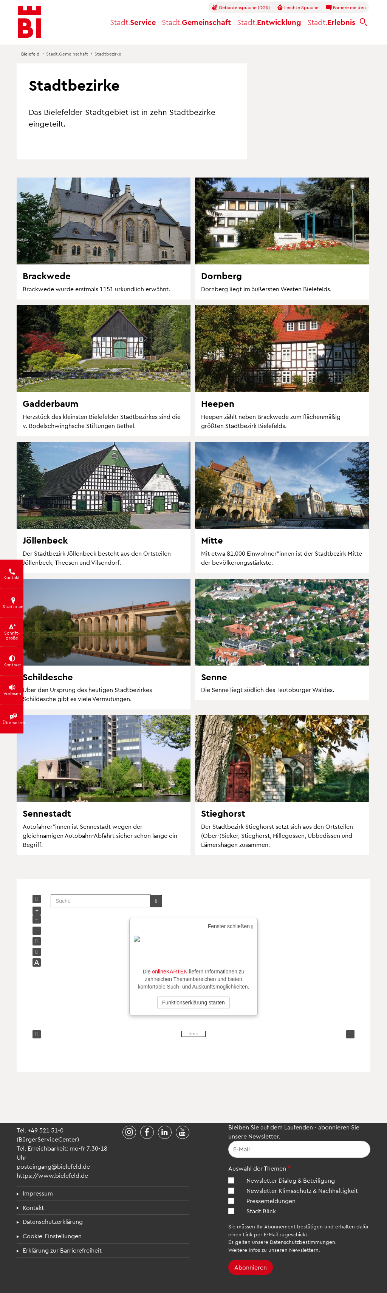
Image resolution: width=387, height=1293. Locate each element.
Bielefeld (30, 53)
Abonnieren (250, 1267)
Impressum (38, 1193)
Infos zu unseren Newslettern (284, 1250)
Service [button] (133, 21)
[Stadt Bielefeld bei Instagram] (129, 1132)
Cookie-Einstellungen (52, 1235)
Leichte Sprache (298, 8)
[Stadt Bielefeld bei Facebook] (147, 1132)
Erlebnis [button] (331, 21)
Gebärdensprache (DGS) (241, 8)
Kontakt (33, 1207)
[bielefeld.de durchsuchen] (363, 22)
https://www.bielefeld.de (52, 1175)
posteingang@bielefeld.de (53, 1166)
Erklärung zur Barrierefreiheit (62, 1250)
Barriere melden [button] (346, 8)
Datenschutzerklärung (53, 1221)
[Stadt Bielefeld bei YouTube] (182, 1132)
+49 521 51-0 (45, 1130)
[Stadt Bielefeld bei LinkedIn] (165, 1132)
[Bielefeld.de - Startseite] (29, 22)
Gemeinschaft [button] (196, 21)
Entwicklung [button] (269, 21)
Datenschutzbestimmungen (302, 1242)
